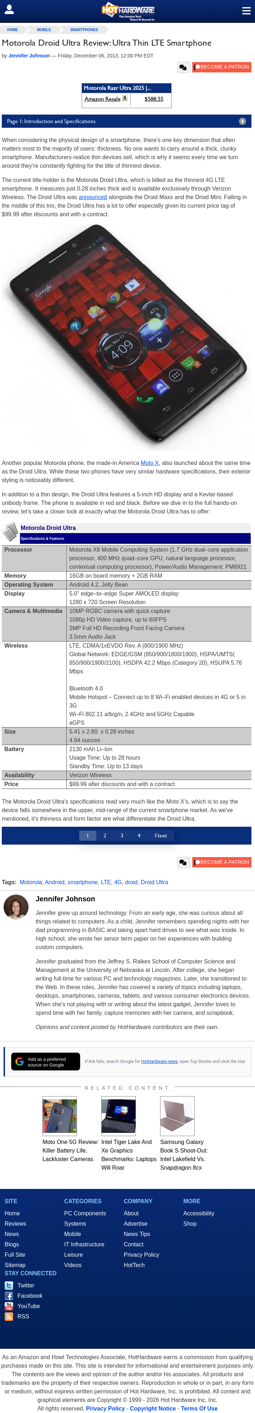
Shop (190, 1224)
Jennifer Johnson (65, 899)
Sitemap (15, 1265)
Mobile (44, 30)
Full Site (15, 1255)
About (131, 1213)
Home (12, 1213)
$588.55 (153, 99)
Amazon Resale (103, 99)
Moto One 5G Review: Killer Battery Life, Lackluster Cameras (70, 1150)
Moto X (150, 463)
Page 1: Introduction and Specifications (128, 121)
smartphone (83, 882)
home (12, 30)
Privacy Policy (141, 1255)
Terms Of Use (199, 1409)
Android (55, 882)
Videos (73, 1265)
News (12, 1234)
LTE (106, 882)
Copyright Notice (153, 1409)
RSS (23, 1316)
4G (118, 882)
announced (93, 197)
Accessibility (198, 1213)
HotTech (134, 1265)
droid (131, 882)
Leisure (73, 1255)
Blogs (12, 1244)
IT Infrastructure (84, 1244)
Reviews (15, 1224)
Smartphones (84, 30)
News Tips (137, 1234)
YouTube (28, 1306)
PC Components (85, 1213)
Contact (133, 1244)
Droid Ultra (154, 882)
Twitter (25, 1285)
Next (161, 835)
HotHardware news (159, 1061)
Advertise (136, 1224)
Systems (75, 1224)
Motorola (31, 882)
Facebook (29, 1296)
